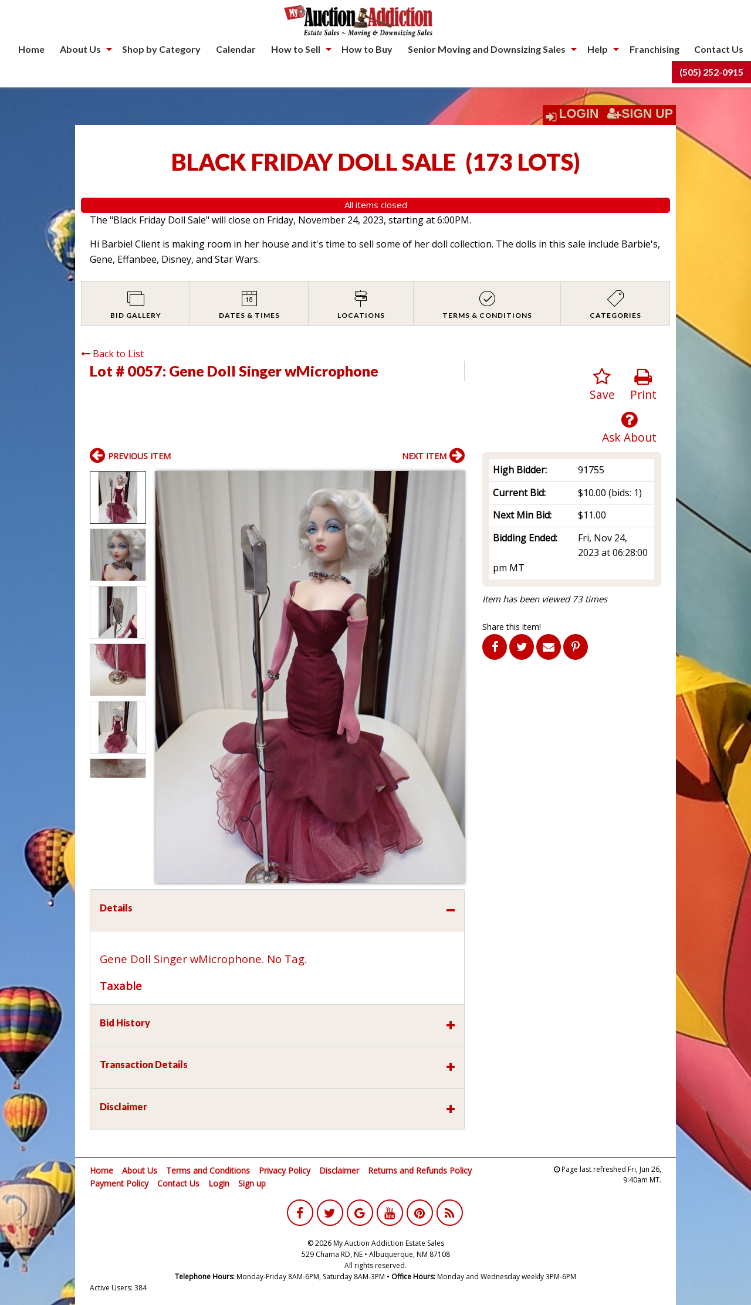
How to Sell (295, 49)
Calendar (236, 49)
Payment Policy (119, 1183)
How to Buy (367, 49)
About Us (80, 49)
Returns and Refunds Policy (420, 1170)
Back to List (112, 353)
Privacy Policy (284, 1170)
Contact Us (718, 49)
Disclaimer (339, 1170)
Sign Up (640, 114)
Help (597, 49)
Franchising (654, 49)
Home (31, 49)
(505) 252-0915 (711, 71)
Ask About (629, 428)
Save (602, 385)
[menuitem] (31, 49)
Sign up (252, 1183)
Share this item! (511, 626)
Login (579, 114)
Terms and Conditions (208, 1170)
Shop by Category (161, 49)
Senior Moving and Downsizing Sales (487, 49)
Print (643, 385)
